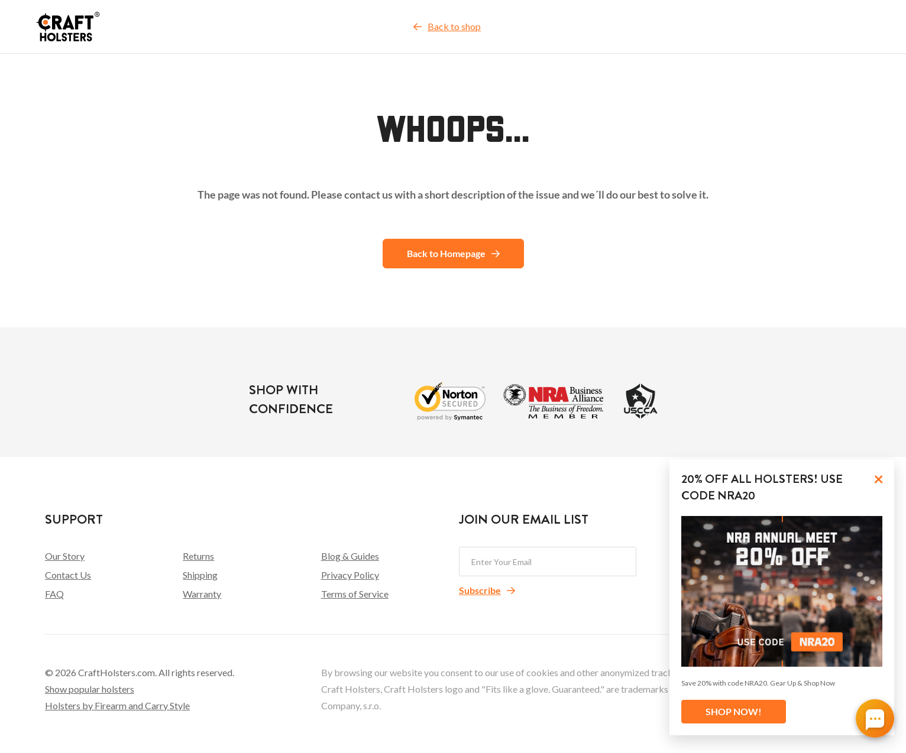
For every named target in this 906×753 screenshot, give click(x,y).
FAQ (54, 593)
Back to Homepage (453, 253)
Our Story (65, 555)
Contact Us (68, 574)
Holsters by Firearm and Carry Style (117, 705)
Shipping (200, 574)
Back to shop (447, 26)
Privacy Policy (350, 574)
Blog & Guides (350, 555)
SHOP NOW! (734, 711)
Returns (198, 555)
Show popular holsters (89, 688)
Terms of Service (355, 593)
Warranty (202, 593)
